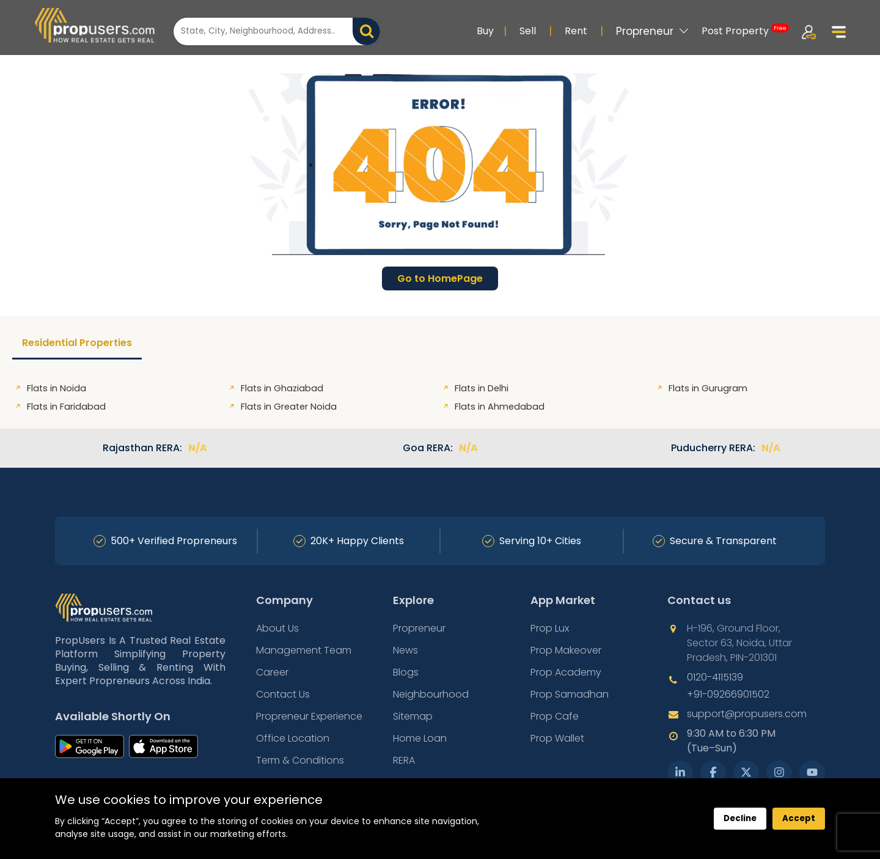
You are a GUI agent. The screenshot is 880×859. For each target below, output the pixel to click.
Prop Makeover (565, 650)
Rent (576, 31)
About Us (277, 628)
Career (272, 672)
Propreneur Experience (309, 716)
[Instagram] (779, 772)
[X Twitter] (746, 772)
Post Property (745, 30)
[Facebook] (713, 772)
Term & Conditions (300, 760)
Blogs (406, 672)
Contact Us (283, 694)
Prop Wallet (557, 738)
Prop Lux (549, 628)
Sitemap (413, 716)
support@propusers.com (747, 714)
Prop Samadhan (569, 694)
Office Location (292, 738)
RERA (404, 760)
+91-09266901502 (728, 694)
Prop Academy (565, 672)
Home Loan (420, 738)
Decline (740, 818)
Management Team (303, 650)
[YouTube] (812, 772)
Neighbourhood (431, 694)
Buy (485, 31)
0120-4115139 (715, 677)
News (405, 650)
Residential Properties (77, 343)
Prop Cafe (554, 716)
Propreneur (652, 31)
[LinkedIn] (680, 772)
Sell (527, 31)
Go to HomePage (440, 278)
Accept (798, 818)
